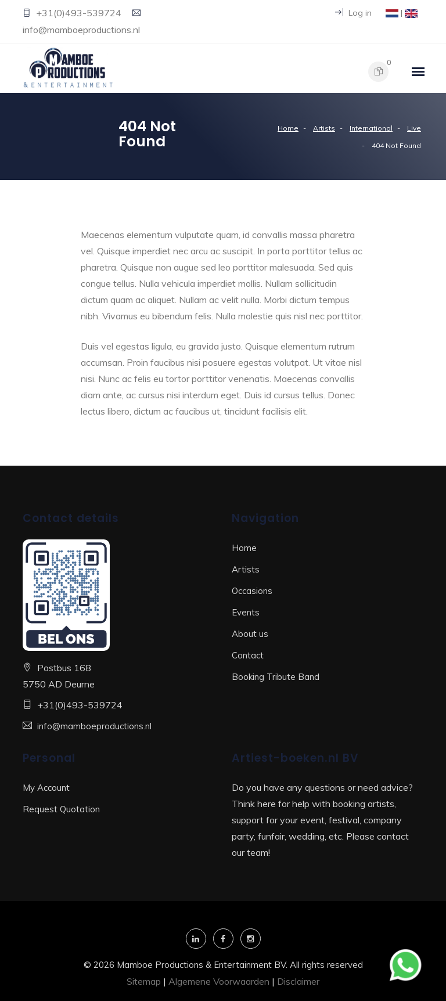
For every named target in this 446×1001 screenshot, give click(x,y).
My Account (46, 787)
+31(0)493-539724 (80, 13)
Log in (353, 13)
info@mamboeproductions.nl (81, 29)
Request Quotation (61, 809)
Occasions (252, 590)
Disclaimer (298, 981)
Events (246, 612)
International (371, 128)
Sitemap (144, 981)
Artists (324, 128)
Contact (248, 655)
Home (288, 128)
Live (414, 128)
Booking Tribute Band (275, 676)
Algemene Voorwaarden (218, 981)
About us (250, 633)
